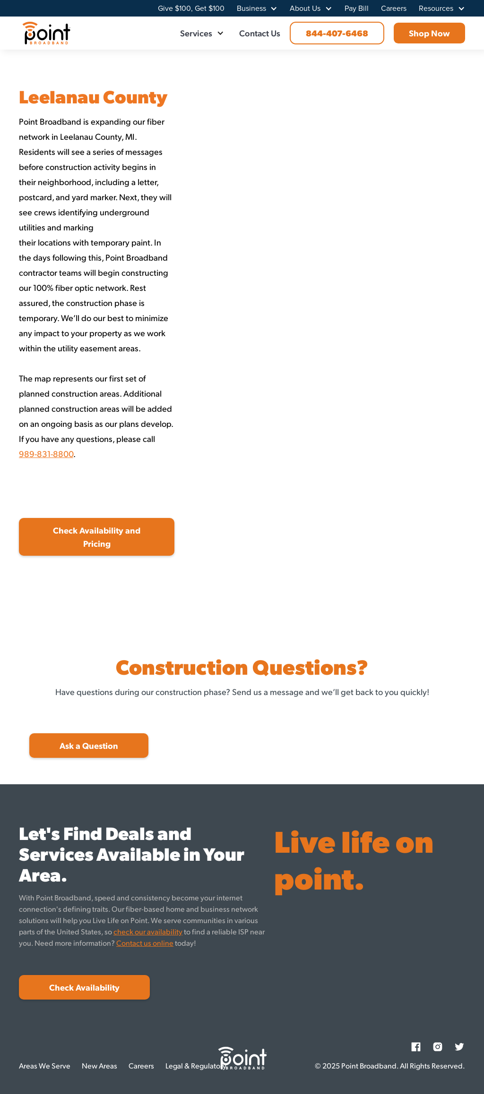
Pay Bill (357, 8)
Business (251, 8)
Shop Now (429, 32)
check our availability (147, 931)
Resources (436, 8)
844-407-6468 (337, 32)
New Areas (99, 1065)
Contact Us (259, 32)
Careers (393, 8)
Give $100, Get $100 (191, 8)
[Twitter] (459, 1046)
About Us (305, 8)
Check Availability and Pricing (96, 537)
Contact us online (144, 943)
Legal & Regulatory (195, 1065)
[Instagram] (437, 1046)
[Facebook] (416, 1046)
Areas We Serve (44, 1065)
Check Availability (84, 987)
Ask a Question (89, 745)
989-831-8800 (46, 453)
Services (196, 32)
